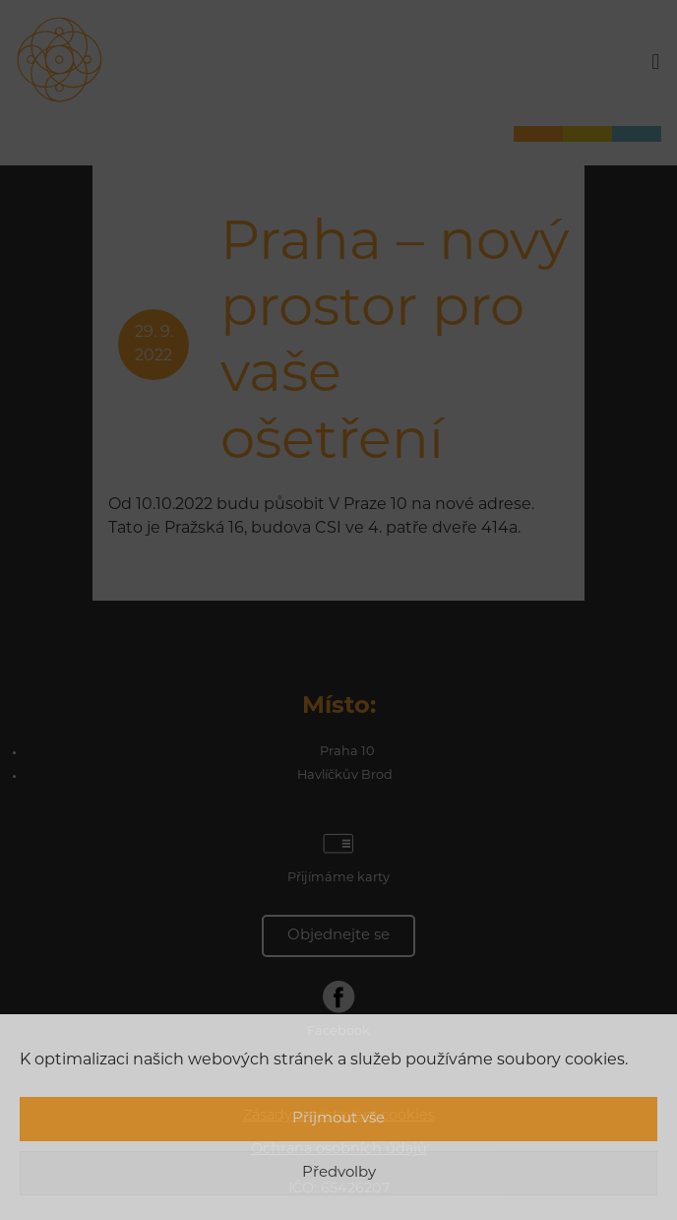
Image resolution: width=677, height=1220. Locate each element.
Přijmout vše (338, 1119)
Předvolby (339, 1173)
